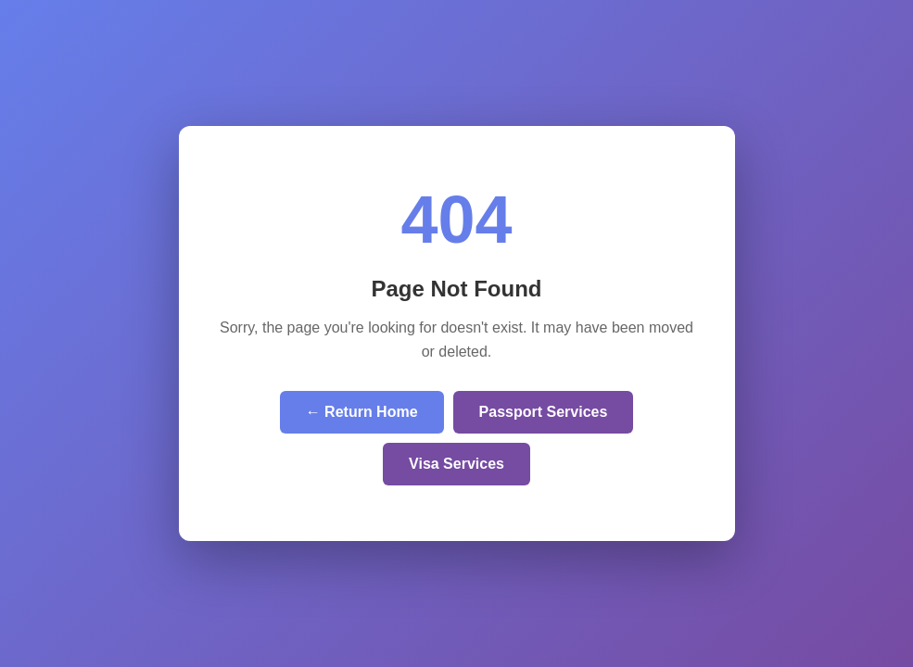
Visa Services (456, 464)
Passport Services (543, 412)
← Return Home (362, 412)
